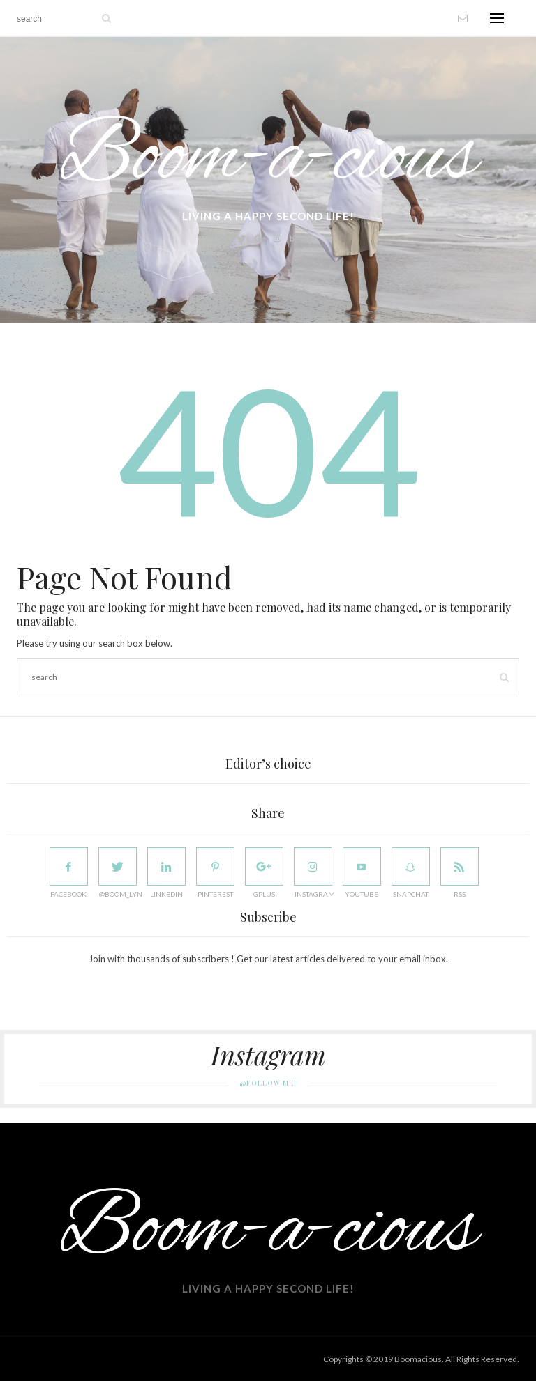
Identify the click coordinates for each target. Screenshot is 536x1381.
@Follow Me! (268, 1083)
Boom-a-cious (268, 158)
